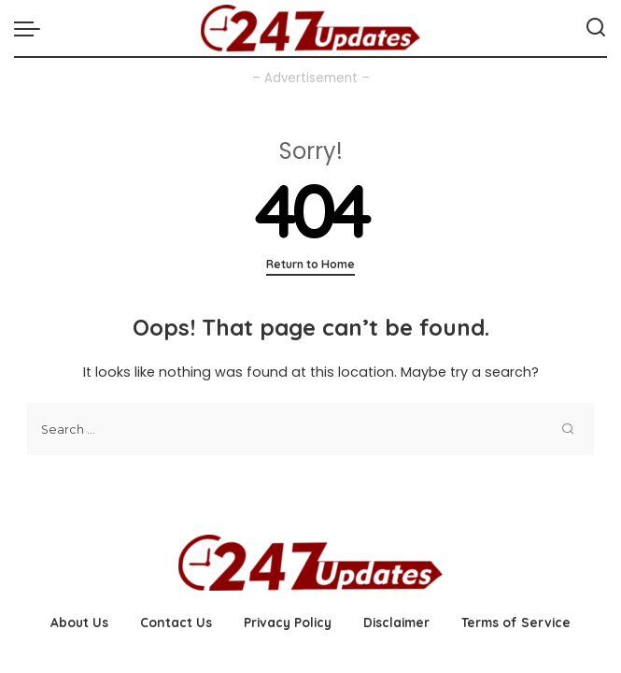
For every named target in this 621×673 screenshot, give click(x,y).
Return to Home (310, 264)
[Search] (596, 28)
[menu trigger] (31, 28)
